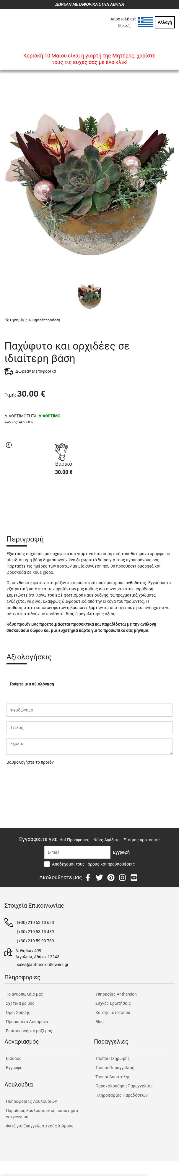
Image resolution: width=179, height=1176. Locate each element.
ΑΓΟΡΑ (63, 501)
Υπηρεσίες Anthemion (116, 994)
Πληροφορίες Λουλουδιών (31, 1101)
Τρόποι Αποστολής (113, 1076)
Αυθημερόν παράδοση (44, 320)
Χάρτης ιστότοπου (112, 1012)
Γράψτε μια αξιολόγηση (32, 684)
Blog (99, 1021)
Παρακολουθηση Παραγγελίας (124, 1086)
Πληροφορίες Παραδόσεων (121, 1095)
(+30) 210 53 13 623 (35, 922)
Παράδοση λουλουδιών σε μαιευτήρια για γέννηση (42, 1113)
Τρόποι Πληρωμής (112, 1058)
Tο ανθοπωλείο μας (24, 994)
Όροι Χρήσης (18, 1012)
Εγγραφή (14, 1067)
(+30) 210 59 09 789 (35, 940)
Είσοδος (14, 1058)
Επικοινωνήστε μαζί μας (29, 1030)
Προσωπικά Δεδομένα (27, 1021)
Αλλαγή (165, 22)
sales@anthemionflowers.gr (43, 964)
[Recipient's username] (77, 852)
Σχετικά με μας (20, 1003)
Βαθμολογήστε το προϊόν (30, 762)
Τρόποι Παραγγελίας (114, 1067)
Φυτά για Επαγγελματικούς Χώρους (40, 1126)
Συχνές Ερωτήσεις (113, 1003)
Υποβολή (18, 777)
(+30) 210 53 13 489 (35, 931)
